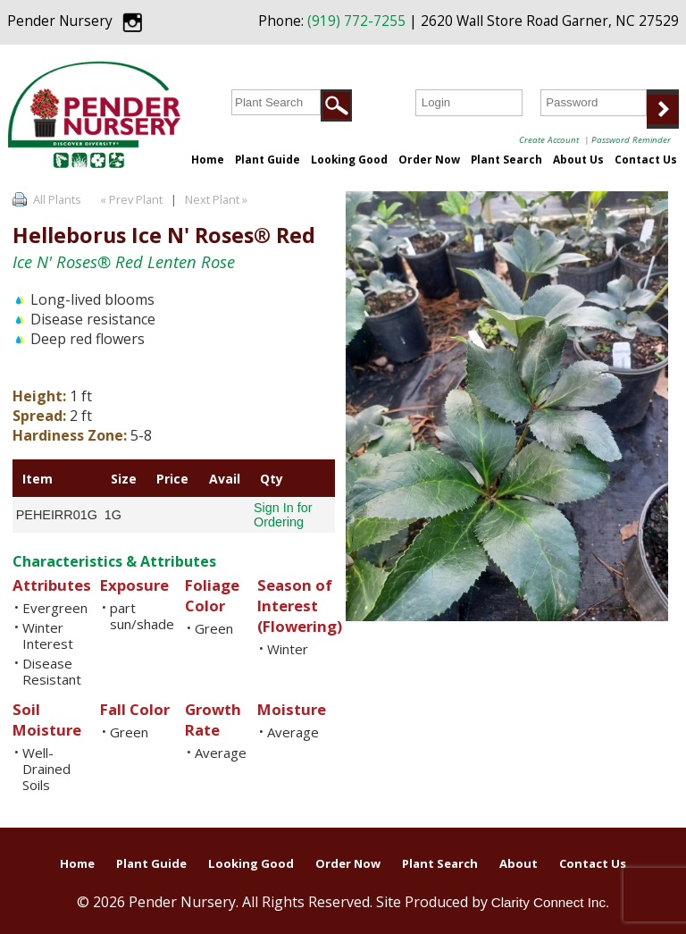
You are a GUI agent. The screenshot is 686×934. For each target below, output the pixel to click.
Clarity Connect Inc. (550, 902)
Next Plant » (217, 199)
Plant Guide (267, 159)
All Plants (57, 199)
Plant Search (506, 159)
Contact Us (646, 159)
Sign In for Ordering (283, 515)
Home (207, 159)
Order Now (429, 159)
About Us (578, 159)
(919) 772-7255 (356, 21)
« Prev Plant (130, 199)
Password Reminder (631, 139)
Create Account (549, 139)
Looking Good (349, 159)
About (518, 863)
